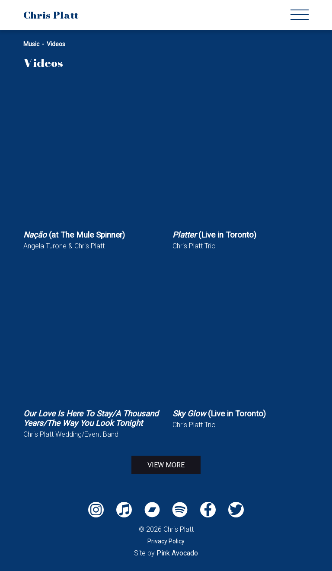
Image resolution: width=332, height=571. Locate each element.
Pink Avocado (177, 553)
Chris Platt (50, 15)
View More (166, 465)
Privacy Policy (166, 541)
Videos (56, 44)
